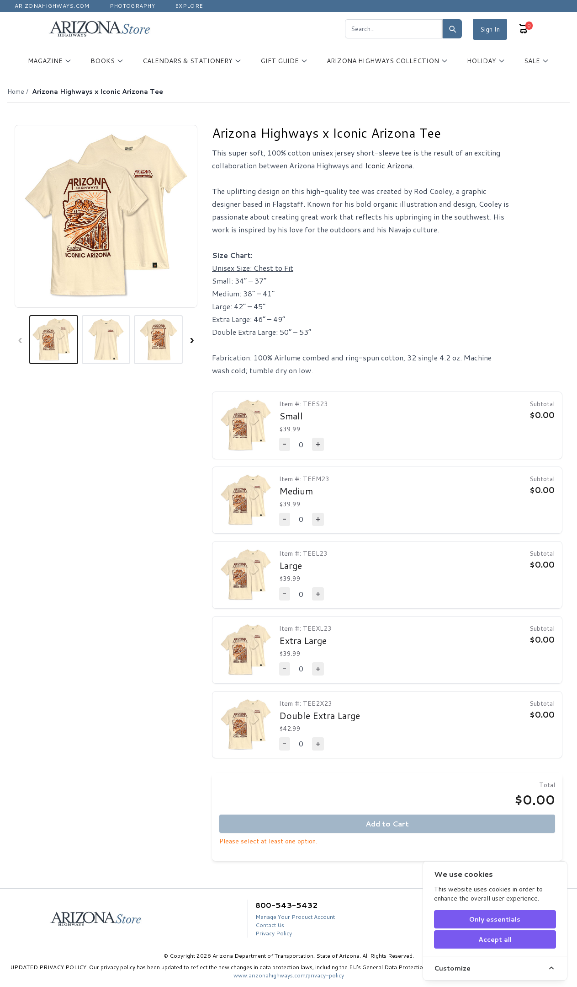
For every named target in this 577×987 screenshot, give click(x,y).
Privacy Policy (273, 933)
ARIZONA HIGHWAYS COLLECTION (387, 60)
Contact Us (269, 925)
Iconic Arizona (389, 165)
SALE (536, 60)
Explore (189, 6)
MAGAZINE (50, 60)
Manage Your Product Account (295, 917)
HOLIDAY (486, 60)
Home (15, 91)
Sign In (490, 29)
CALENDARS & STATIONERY (192, 60)
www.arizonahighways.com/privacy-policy (288, 975)
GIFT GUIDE (284, 60)
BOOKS (107, 60)
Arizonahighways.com (52, 6)
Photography (132, 6)
